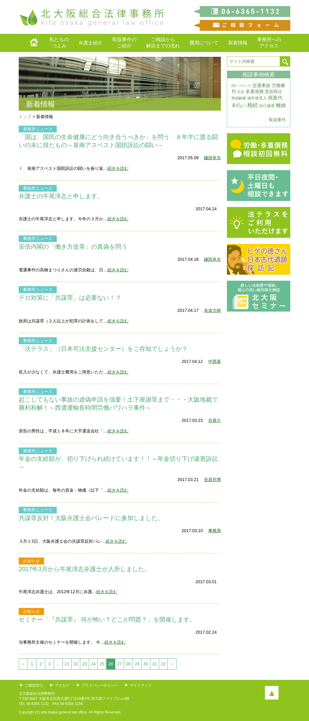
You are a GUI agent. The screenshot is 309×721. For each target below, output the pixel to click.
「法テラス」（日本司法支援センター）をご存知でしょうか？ (103, 348)
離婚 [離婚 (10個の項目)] (281, 105)
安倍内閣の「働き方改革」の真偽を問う (73, 246)
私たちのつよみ (59, 42)
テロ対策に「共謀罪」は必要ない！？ (70, 297)
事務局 (214, 530)
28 (128, 663)
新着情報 (237, 42)
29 (137, 663)
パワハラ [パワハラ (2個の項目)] (244, 86)
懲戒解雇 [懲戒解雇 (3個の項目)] (238, 98)
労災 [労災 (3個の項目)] (240, 92)
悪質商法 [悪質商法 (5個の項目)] (273, 91)
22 (75, 663)
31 (154, 663)
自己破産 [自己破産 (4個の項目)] (267, 105)
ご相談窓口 (34, 685)
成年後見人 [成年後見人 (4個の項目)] (257, 98)
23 (84, 663)
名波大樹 (212, 310)
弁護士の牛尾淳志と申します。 (61, 196)
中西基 (214, 361)
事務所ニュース (38, 129)
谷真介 (214, 420)
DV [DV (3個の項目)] (234, 86)
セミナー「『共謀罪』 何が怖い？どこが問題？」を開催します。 (107, 619)
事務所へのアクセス (269, 42)
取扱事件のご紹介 (124, 42)
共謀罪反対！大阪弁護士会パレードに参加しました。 (91, 518)
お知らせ (31, 560)
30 (145, 663)
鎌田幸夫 (212, 157)
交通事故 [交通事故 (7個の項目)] (261, 85)
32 (163, 663)
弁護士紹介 (90, 42)
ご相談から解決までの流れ (163, 42)
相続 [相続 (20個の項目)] (252, 105)
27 (119, 663)
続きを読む (118, 168)
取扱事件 (277, 119)
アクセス (62, 685)
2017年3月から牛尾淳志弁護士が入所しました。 (84, 569)
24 (93, 663)
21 (67, 663)
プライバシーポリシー (99, 685)
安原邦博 (212, 479)
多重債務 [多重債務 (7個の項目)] (255, 91)
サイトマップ (140, 685)
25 (102, 663)
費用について (204, 42)
